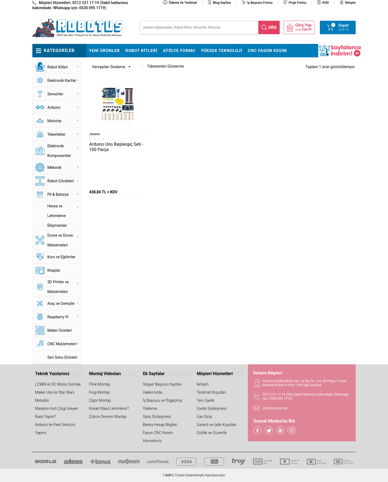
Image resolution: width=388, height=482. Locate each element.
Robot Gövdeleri (60, 181)
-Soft (167, 475)
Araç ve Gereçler (61, 303)
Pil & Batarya (58, 194)
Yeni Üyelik (205, 400)
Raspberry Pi (58, 317)
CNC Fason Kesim (267, 50)
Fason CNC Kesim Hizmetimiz (158, 437)
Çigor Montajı (100, 400)
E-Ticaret (178, 475)
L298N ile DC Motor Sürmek (58, 384)
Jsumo (94, 134)
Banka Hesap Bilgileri (160, 424)
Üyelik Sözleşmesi (211, 408)
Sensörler (55, 94)
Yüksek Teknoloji (221, 50)
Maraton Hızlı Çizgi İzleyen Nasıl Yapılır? (56, 412)
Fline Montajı (99, 384)
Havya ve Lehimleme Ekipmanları (57, 216)
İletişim (350, 3)
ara (272, 27)
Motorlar (54, 121)
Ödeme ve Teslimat (183, 3)
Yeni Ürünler (104, 50)
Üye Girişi (204, 416)
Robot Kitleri (142, 50)
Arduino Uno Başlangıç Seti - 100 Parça (116, 147)
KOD (326, 3)
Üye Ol (306, 29)
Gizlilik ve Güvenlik (212, 433)
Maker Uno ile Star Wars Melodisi (55, 396)
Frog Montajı (99, 392)
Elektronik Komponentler (59, 151)
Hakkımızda (152, 392)
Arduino (53, 107)
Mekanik (54, 167)
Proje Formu (297, 3)
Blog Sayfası (222, 3)
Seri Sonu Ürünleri (62, 357)
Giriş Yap (303, 25)
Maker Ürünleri (59, 330)
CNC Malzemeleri (62, 344)
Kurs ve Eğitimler (61, 257)
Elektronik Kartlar (61, 80)
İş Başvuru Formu (259, 3)
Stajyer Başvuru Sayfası (162, 384)
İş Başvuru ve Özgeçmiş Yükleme (162, 404)
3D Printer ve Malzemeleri (58, 287)
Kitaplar (53, 270)
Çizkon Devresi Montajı (107, 416)
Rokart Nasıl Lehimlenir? (109, 408)
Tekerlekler (56, 134)
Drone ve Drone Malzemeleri (60, 240)
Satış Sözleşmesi (157, 416)
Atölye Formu (179, 50)
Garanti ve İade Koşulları (217, 424)
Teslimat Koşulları (211, 392)
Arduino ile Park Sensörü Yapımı (55, 428)
